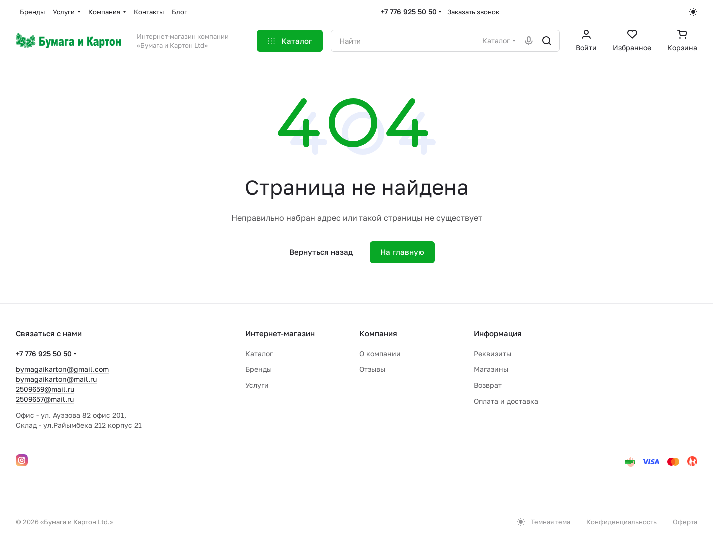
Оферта (685, 522)
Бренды (258, 369)
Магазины (491, 369)
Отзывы (372, 369)
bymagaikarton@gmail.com (62, 369)
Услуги (257, 385)
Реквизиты (492, 353)
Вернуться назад (321, 251)
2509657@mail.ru (45, 399)
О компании (380, 353)
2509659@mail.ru (45, 389)
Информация (498, 333)
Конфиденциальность (621, 522)
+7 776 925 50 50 (409, 11)
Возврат (488, 385)
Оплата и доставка (506, 401)
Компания (378, 333)
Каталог (259, 353)
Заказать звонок (473, 12)
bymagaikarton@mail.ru (56, 379)
